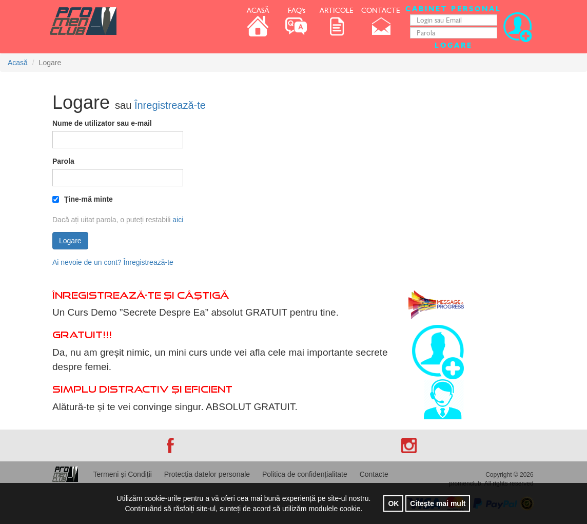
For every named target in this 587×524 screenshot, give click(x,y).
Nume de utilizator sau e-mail (102, 123)
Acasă (18, 63)
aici (177, 220)
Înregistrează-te (170, 105)
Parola (63, 161)
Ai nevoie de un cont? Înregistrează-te (112, 262)
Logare (454, 45)
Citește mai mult (437, 503)
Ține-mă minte (82, 199)
